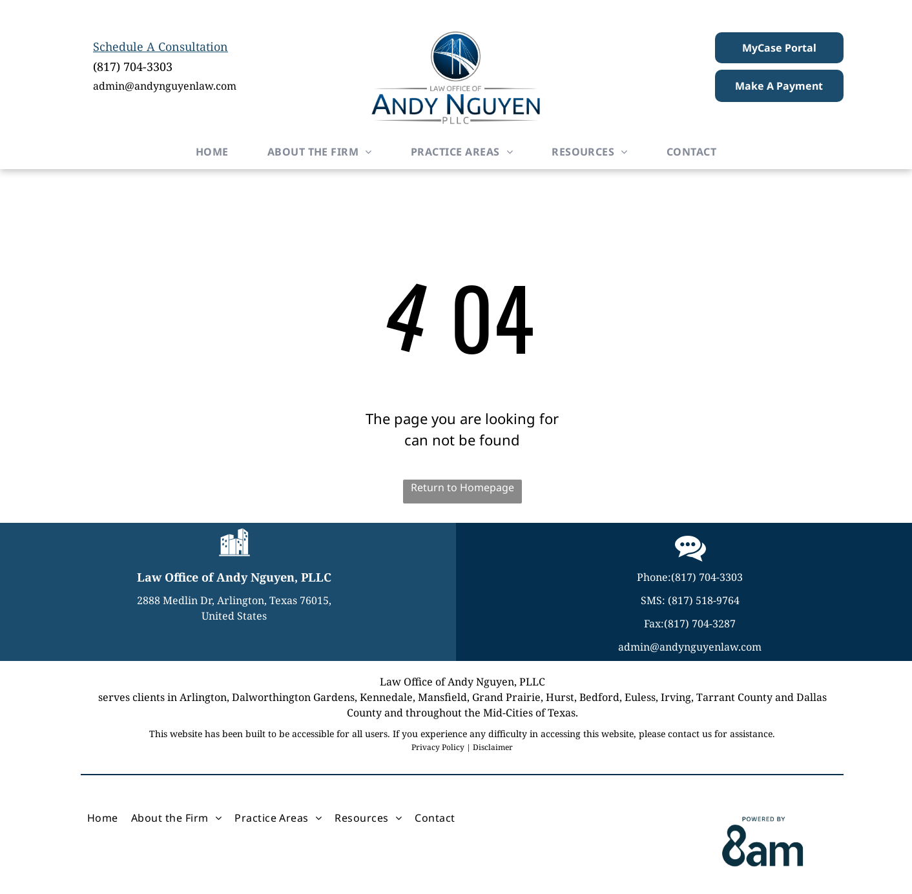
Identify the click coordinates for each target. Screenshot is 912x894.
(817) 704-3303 (132, 66)
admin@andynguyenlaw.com (164, 86)
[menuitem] (212, 152)
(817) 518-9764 (704, 600)
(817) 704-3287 (700, 623)
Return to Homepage (462, 487)
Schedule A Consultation (160, 46)
